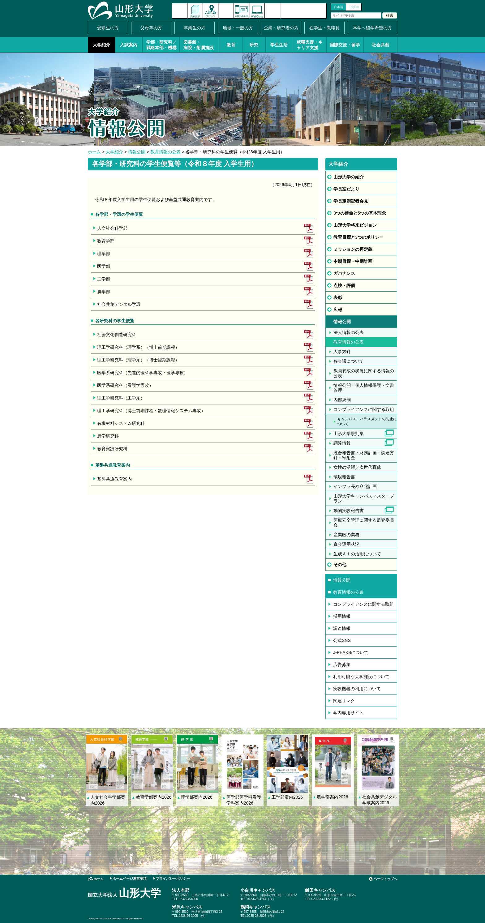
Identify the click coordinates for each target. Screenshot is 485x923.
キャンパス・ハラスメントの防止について (367, 421)
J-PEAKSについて (350, 652)
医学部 (103, 266)
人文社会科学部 (112, 228)
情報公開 (136, 151)
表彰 (337, 297)
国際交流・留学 (345, 44)
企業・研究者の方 (281, 27)
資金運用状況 (346, 544)
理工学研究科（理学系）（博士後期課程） (138, 359)
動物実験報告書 (348, 510)
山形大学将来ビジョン (355, 225)
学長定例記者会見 (350, 201)
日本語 (338, 7)
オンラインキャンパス (257, 11)
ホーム (94, 151)
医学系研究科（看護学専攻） (125, 385)
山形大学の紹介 (348, 176)
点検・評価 (344, 285)
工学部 (103, 278)
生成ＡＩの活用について (357, 553)
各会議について (348, 361)
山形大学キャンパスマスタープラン (363, 498)
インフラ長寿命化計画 (355, 486)
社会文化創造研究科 (116, 334)
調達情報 (342, 443)
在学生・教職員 (324, 27)
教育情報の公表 (165, 151)
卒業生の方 (194, 27)
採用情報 (341, 616)
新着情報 (179, 11)
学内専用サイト (348, 712)
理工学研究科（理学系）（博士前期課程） (138, 347)
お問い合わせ (241, 11)
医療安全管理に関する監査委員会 (363, 523)
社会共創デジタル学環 (118, 304)
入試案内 (128, 44)
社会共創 (380, 44)
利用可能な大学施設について (361, 676)
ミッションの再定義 (352, 249)
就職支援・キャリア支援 (310, 45)
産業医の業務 (346, 534)
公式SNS (342, 640)
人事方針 (342, 351)
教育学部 (105, 240)
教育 (231, 44)
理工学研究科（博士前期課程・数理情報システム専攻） (151, 410)
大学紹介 (101, 44)
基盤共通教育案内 (114, 478)
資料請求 (195, 11)
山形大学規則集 (348, 433)
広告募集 (341, 664)
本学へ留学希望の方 (372, 27)
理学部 (103, 253)
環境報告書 (344, 476)
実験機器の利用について (357, 688)
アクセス (210, 11)
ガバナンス (344, 273)
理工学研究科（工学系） (121, 397)
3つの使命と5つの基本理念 (359, 213)
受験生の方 (108, 27)
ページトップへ (385, 879)
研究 (254, 44)
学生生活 (279, 44)
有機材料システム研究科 (121, 423)
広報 (337, 309)
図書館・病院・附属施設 (198, 45)
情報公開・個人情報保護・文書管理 (363, 388)
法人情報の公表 (348, 332)
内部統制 (342, 399)
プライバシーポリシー (173, 878)
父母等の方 (151, 27)
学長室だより (346, 188)
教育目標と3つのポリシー (358, 237)
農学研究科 (108, 436)
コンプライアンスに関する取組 (363, 409)
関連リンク (344, 700)
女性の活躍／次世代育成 (357, 467)
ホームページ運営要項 (130, 878)
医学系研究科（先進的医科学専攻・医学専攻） (142, 372)
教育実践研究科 (112, 448)
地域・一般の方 (238, 27)
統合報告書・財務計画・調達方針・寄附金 (363, 455)
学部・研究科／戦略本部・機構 (161, 45)
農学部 (103, 291)
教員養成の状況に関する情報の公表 (363, 373)
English (354, 7)
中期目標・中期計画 (352, 261)
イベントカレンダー (226, 11)
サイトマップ (272, 11)
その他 (339, 564)
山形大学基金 (303, 11)
